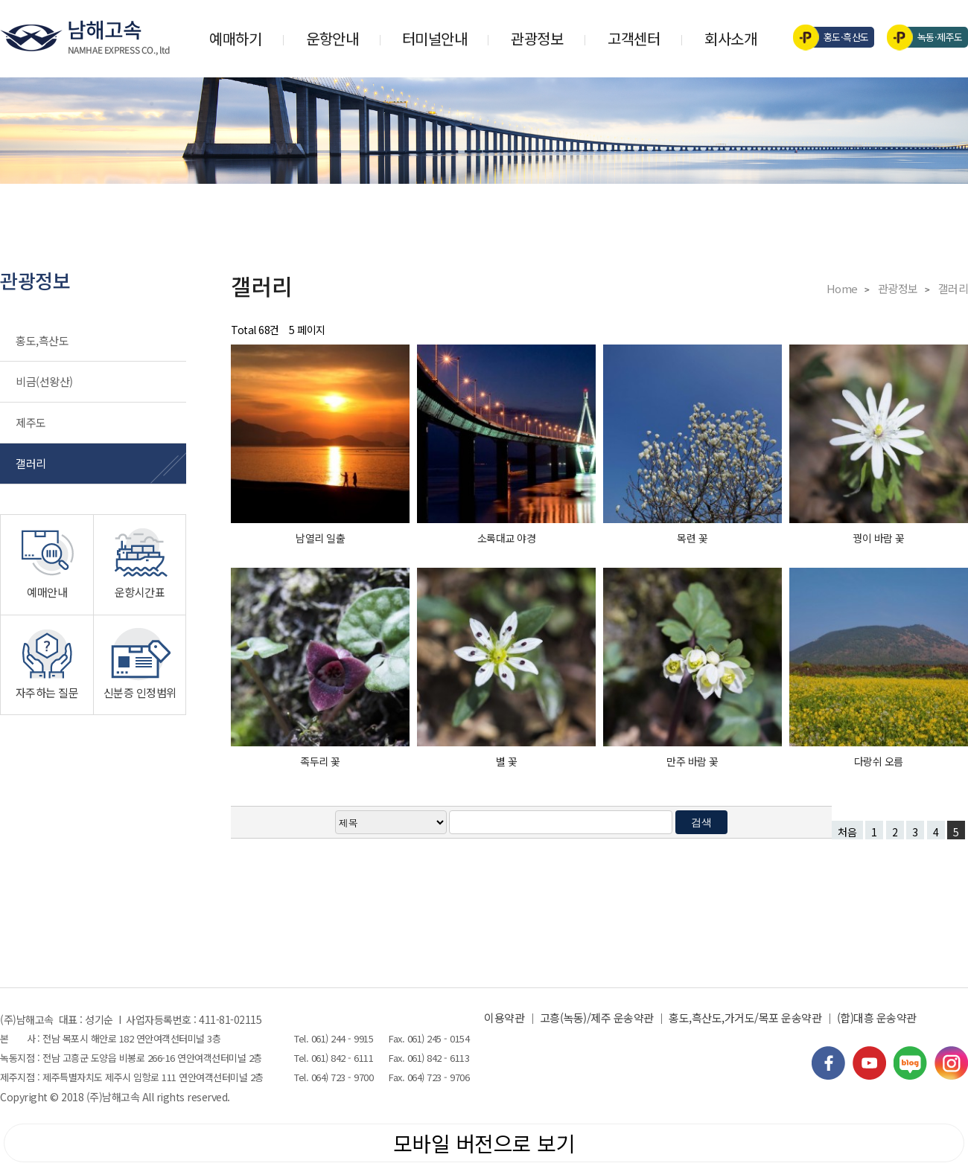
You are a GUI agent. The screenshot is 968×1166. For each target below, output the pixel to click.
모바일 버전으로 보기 (484, 1143)
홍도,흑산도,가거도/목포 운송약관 (745, 1017)
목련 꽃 (692, 538)
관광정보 (537, 38)
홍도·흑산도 (836, 37)
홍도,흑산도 (42, 340)
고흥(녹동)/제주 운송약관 (597, 1017)
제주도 (31, 422)
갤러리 (31, 463)
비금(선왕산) (44, 381)
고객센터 (634, 38)
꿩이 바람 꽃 (879, 538)
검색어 (0, 0)
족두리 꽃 (320, 761)
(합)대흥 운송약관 (877, 1017)
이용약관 (504, 1017)
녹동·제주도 (930, 37)
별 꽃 (507, 761)
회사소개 (730, 38)
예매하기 (235, 38)
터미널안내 (435, 38)
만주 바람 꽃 (692, 761)
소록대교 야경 (506, 538)
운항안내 (332, 38)
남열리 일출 (320, 538)
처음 (847, 831)
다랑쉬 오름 (878, 761)
